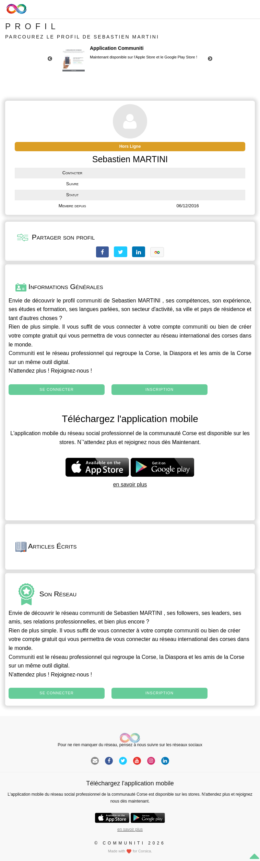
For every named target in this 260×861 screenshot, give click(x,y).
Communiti (22, 353)
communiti (89, 300)
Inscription (159, 389)
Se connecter (56, 389)
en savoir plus (130, 484)
